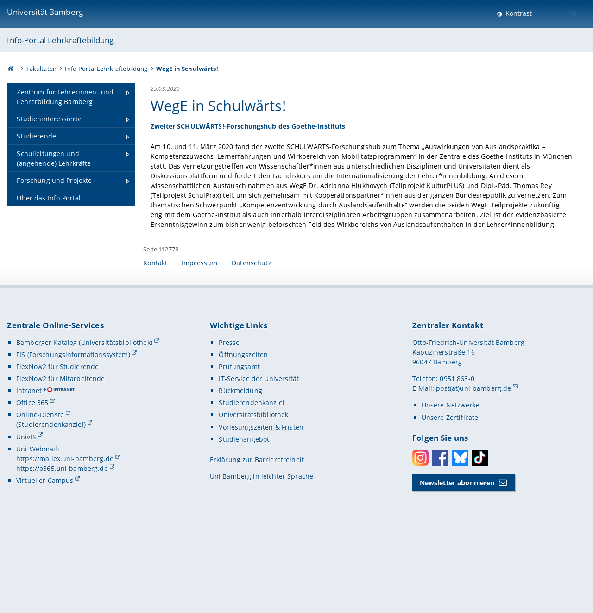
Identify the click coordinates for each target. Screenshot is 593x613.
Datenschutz (251, 338)
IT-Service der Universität (259, 454)
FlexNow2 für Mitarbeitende (60, 454)
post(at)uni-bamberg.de (473, 464)
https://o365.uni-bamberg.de (62, 543)
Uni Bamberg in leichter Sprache (261, 552)
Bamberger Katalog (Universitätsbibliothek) (84, 417)
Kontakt (155, 338)
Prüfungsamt (239, 442)
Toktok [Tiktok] (480, 533)
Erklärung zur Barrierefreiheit (257, 535)
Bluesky (460, 533)
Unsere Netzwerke (450, 480)
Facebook (440, 533)
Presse (229, 417)
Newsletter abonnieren (457, 558)
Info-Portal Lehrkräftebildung (60, 40)
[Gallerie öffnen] (499, 195)
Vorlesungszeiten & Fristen (261, 502)
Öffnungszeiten (243, 429)
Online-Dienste (40, 490)
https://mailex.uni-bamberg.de (65, 534)
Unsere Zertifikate (450, 492)
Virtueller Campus (44, 555)
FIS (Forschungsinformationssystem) (73, 429)
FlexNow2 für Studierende (57, 442)
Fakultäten (41, 68)
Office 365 (32, 478)
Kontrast (518, 13)
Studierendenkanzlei (251, 478)
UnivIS (26, 512)
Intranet (29, 466)
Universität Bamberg (45, 11)
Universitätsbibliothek (253, 490)
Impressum (199, 338)
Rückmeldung (240, 466)
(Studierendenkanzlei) (51, 500)
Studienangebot (244, 514)
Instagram (420, 533)
